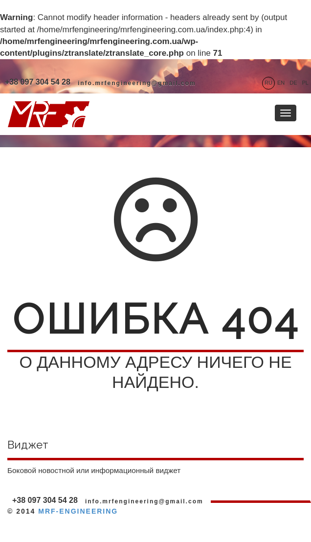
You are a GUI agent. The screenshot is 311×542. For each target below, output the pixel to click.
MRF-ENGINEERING (78, 511)
